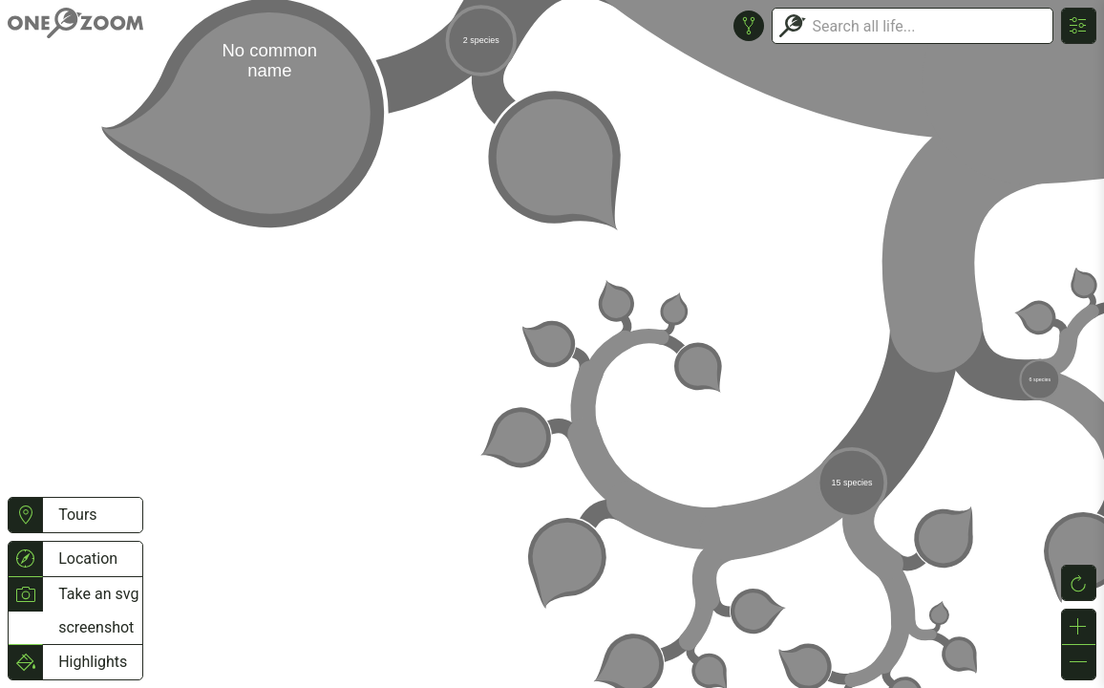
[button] (25, 515)
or (552, 344)
